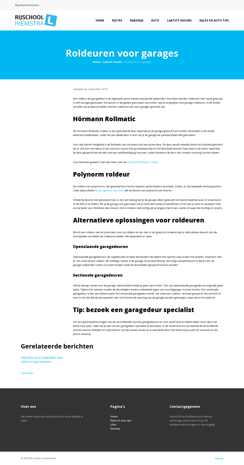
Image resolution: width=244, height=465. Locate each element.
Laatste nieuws (179, 20)
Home (100, 20)
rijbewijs (136, 20)
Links (113, 424)
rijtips (117, 20)
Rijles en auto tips (214, 20)
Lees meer (27, 373)
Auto (155, 20)
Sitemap (115, 428)
